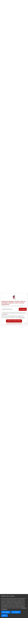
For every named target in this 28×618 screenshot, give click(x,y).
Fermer (25, 323)
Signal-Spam (23, 317)
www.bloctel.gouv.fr (4, 314)
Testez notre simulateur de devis (14, 320)
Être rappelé (23, 309)
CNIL (19, 317)
